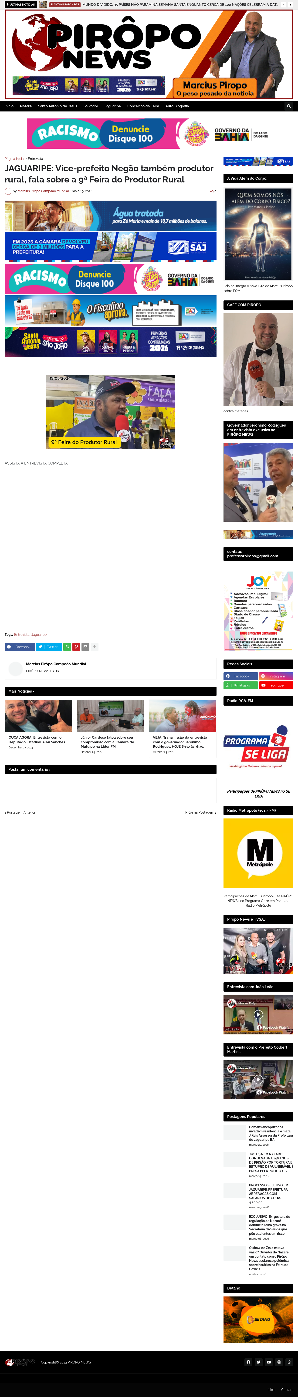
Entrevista (35, 158)
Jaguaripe (39, 634)
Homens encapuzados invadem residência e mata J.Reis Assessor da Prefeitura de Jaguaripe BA (271, 1133)
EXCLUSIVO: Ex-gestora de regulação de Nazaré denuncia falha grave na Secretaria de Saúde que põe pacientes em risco (269, 1225)
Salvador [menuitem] (91, 106)
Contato (287, 1390)
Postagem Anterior (21, 812)
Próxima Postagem (199, 812)
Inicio (271, 1390)
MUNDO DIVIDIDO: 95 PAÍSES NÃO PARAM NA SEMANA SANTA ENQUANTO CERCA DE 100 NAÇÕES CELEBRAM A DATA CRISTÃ (180, 5)
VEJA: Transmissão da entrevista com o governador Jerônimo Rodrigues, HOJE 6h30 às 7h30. (180, 742)
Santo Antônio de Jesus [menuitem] (57, 106)
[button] (284, 5)
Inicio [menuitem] (9, 106)
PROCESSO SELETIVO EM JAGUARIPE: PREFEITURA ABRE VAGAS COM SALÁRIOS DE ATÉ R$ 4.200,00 (268, 1193)
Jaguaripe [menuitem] (113, 106)
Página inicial (15, 158)
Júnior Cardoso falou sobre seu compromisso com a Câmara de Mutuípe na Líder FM (107, 742)
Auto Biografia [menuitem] (177, 106)
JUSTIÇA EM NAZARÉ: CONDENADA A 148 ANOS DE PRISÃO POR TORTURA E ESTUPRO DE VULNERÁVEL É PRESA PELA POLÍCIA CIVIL (271, 1162)
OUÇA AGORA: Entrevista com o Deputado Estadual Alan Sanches (37, 739)
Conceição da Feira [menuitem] (143, 106)
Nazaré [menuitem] (26, 106)
